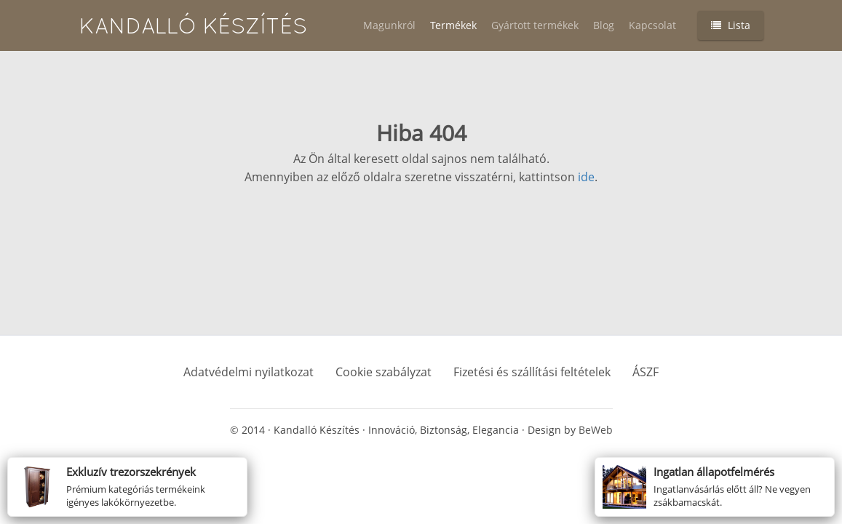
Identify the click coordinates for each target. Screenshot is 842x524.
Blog (603, 25)
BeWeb (596, 430)
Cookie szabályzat (383, 372)
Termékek (453, 25)
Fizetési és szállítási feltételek (532, 372)
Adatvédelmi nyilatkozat (248, 372)
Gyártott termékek (535, 25)
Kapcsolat (652, 25)
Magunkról (389, 25)
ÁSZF (645, 372)
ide (586, 177)
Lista (730, 25)
